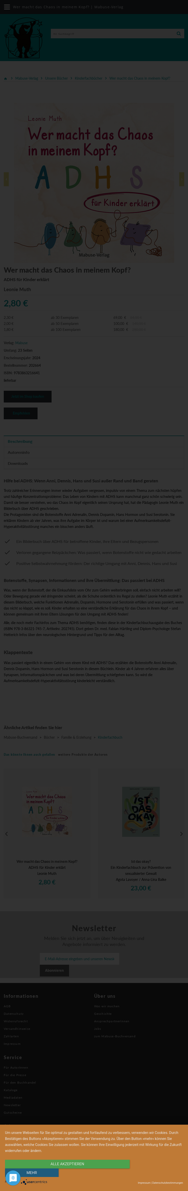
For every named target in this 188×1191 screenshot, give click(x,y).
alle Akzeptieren (67, 1172)
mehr (156, 1172)
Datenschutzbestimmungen (167, 1182)
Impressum (144, 1182)
